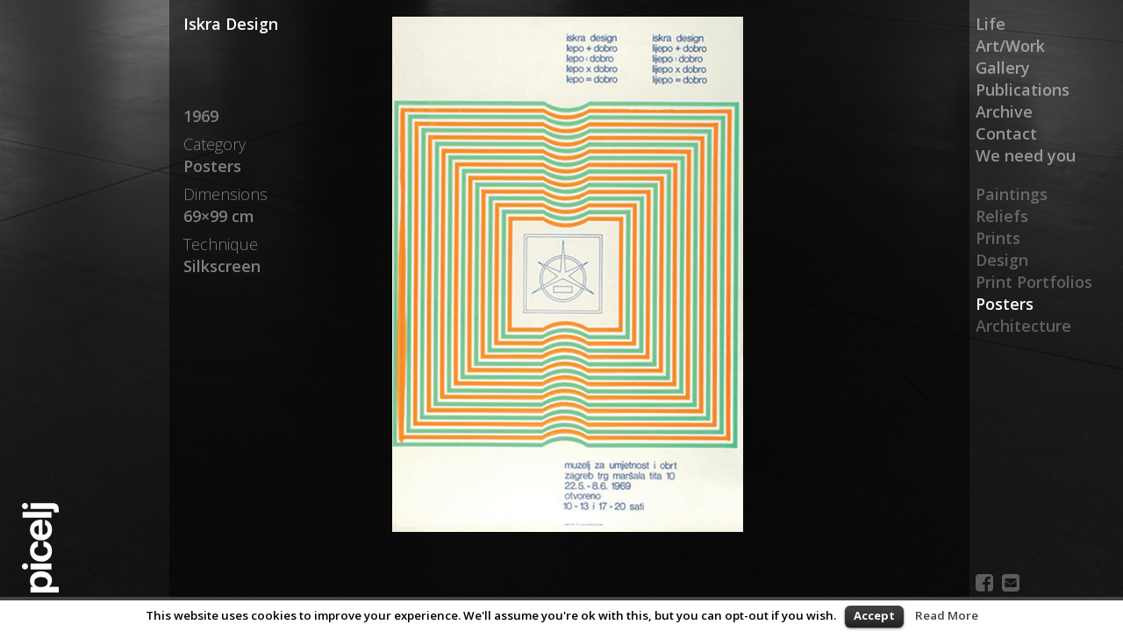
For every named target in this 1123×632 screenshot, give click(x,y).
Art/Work (1010, 45)
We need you (1026, 155)
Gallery (1003, 67)
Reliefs (1002, 215)
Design (1002, 259)
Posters (1005, 303)
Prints (998, 237)
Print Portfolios (1034, 281)
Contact (1006, 133)
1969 (200, 115)
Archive (1004, 111)
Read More (946, 615)
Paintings (1012, 194)
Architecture (1023, 325)
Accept (874, 615)
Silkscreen (222, 265)
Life (990, 23)
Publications (1022, 89)
